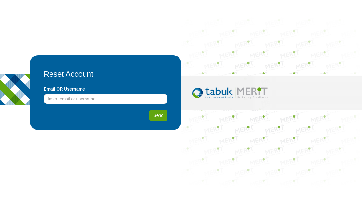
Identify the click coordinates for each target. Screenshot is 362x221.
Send (158, 115)
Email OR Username (64, 89)
